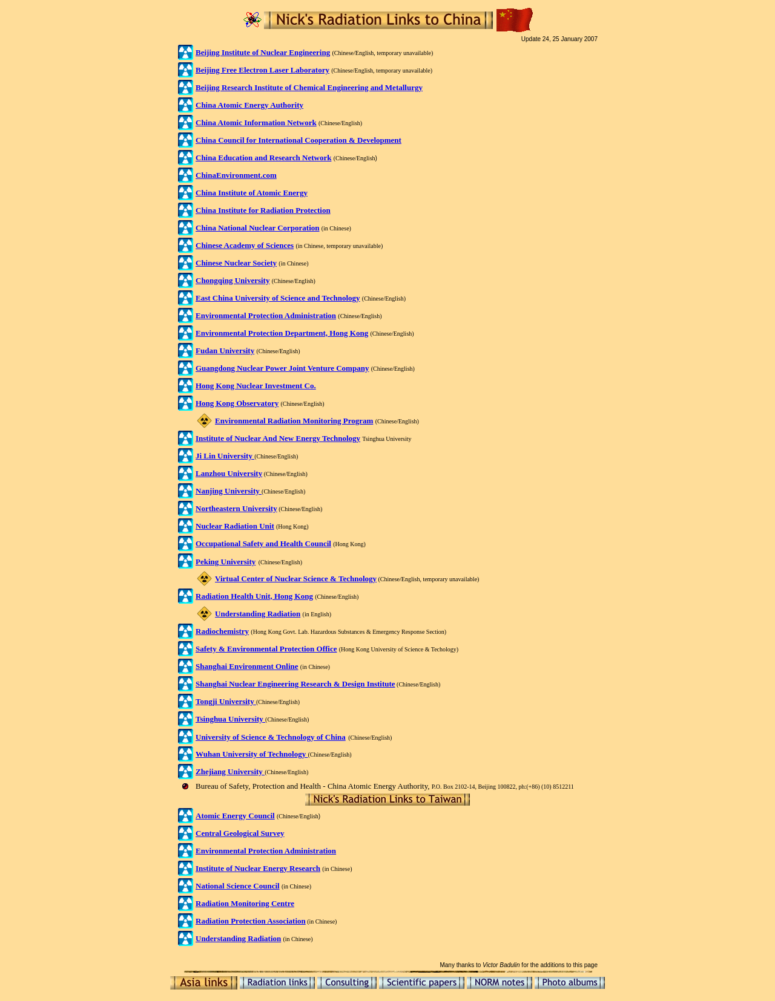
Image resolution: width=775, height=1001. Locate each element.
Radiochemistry (222, 631)
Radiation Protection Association (251, 920)
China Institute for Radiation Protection (263, 210)
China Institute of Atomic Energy (252, 192)
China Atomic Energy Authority (249, 104)
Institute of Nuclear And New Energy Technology (278, 438)
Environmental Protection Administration (266, 850)
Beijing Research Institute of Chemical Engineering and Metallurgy (309, 87)
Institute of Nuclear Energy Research (258, 868)
